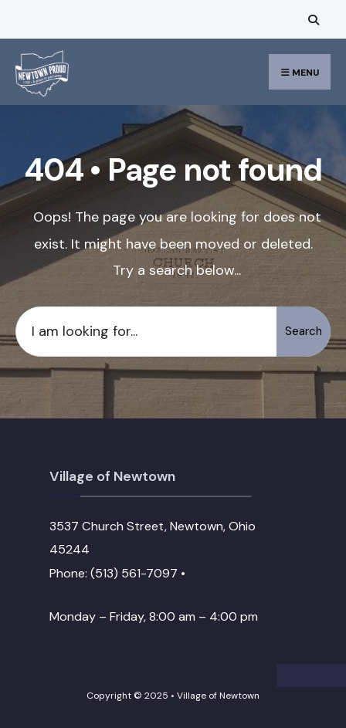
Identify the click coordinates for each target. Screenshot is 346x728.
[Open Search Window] (311, 19)
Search (303, 331)
